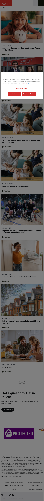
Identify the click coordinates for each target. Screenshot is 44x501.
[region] (22, 85)
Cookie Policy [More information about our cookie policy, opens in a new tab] (24, 83)
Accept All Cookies (29, 94)
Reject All (14, 94)
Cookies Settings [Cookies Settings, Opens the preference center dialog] (21, 88)
